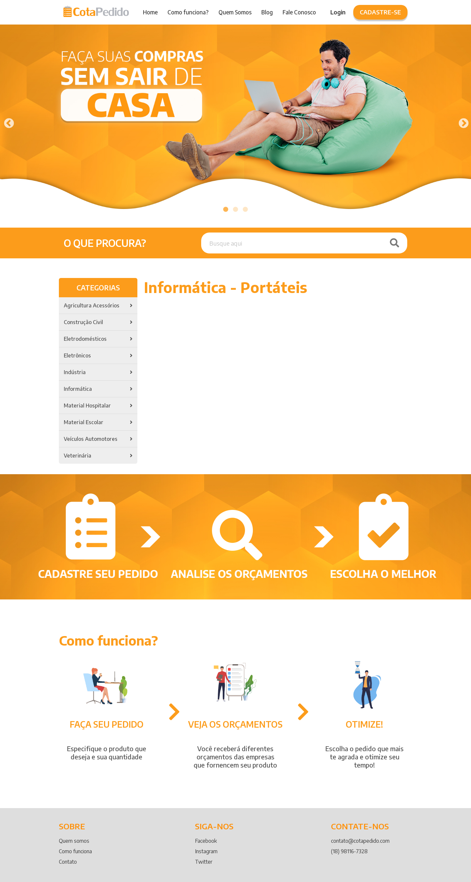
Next (461, 121)
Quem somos (74, 841)
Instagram (206, 851)
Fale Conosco (299, 12)
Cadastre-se (380, 12)
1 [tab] (225, 209)
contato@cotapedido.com (360, 841)
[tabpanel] (235, 121)
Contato (68, 861)
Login (337, 12)
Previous (6, 121)
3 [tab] (245, 209)
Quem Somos (235, 12)
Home (150, 12)
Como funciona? (188, 12)
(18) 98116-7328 (349, 851)
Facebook (206, 841)
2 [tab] (235, 209)
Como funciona (75, 851)
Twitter (203, 861)
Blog (267, 12)
